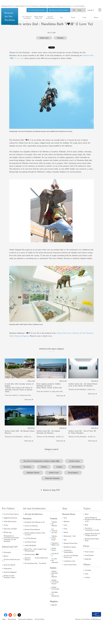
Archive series (74, 461)
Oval (65, 525)
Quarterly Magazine (10, 572)
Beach (66, 532)
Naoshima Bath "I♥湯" (32, 554)
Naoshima (27, 467)
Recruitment (12, 619)
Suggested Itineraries (10, 517)
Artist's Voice (54, 472)
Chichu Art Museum (31, 525)
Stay (65, 517)
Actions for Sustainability (68, 551)
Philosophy (7, 552)
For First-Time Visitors (11, 514)
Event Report (73, 472)
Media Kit (88, 559)
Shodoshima (76, 467)
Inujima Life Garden (55, 588)
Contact (87, 577)
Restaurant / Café (70, 536)
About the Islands (9, 564)
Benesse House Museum (32, 529)
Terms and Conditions (25, 619)
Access (6, 525)
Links (4, 619)
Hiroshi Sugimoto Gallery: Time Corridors (35, 533)
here (72, 2)
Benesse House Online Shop (92, 539)
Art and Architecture (34, 514)
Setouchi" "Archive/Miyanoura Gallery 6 (36, 558)
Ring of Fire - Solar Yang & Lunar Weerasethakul (36, 549)
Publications (8, 568)
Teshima (44, 467)
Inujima (59, 467)
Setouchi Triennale (52, 478)
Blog (86, 524)
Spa (65, 539)
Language (90, 6)
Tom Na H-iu (55, 554)
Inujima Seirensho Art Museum (55, 574)
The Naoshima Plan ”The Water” (36, 563)
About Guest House (70, 564)
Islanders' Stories (33, 472)
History (6, 556)
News (87, 514)
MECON (54, 605)
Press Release (89, 555)
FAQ (79, 6)
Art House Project (30, 542)
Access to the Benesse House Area (71, 556)
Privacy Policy (39, 619)
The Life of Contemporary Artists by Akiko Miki (41, 461)
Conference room (69, 561)
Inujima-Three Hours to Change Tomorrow (92, 534)
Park (65, 528)
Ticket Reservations (10, 521)
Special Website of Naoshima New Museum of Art (93, 519)
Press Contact (89, 551)
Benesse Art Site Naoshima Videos (9, 576)
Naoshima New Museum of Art (35, 522)
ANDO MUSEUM (30, 545)
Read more (28, 399)
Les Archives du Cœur (54, 530)
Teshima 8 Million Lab (55, 543)
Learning (88, 570)
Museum (66, 521)
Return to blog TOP (51, 490)
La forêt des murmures (55, 560)
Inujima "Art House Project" (55, 581)
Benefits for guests (70, 547)
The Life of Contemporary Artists (92, 529)
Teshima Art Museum (54, 523)
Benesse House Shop (70, 543)
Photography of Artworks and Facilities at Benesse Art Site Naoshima (11, 538)
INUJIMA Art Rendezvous (55, 594)
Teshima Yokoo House (54, 537)
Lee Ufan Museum (30, 538)
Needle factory (54, 549)
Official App (7, 532)
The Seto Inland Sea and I (12, 560)
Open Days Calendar (10, 528)
